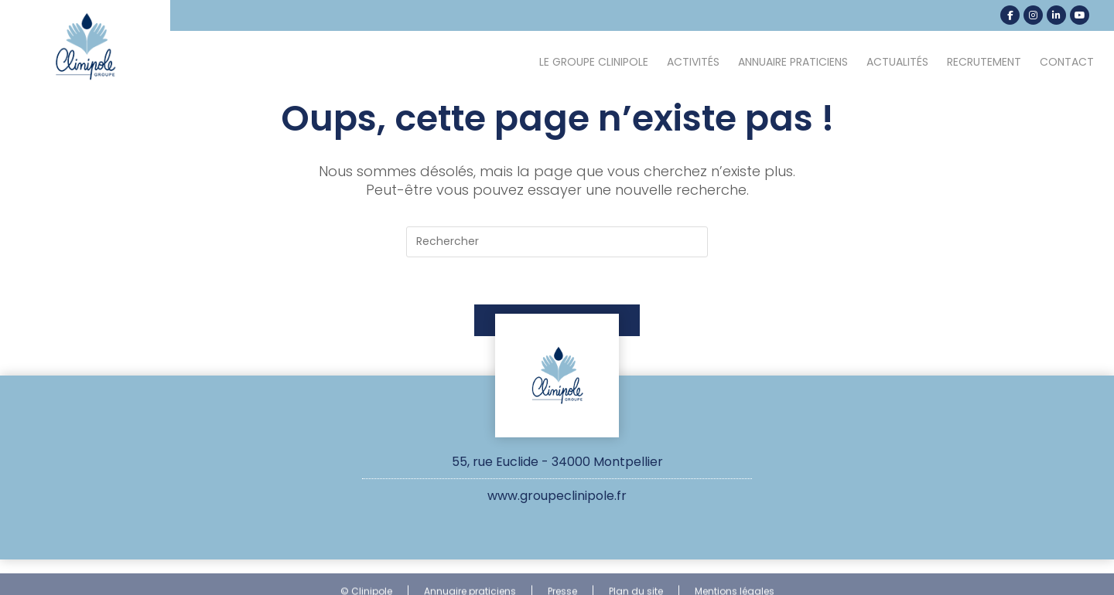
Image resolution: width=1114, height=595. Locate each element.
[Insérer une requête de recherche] (557, 241)
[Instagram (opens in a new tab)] (1033, 15)
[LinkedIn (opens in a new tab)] (1056, 15)
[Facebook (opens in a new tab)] (1010, 15)
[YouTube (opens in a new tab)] (1079, 15)
